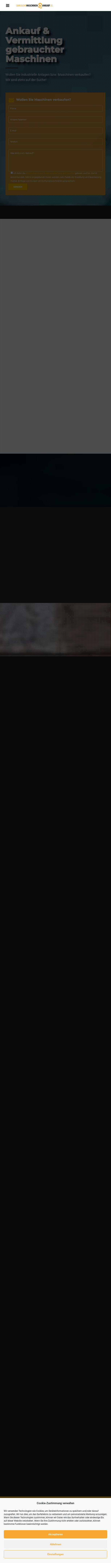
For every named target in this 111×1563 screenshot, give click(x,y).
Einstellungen (55, 1554)
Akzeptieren (55, 1534)
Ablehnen (55, 1544)
